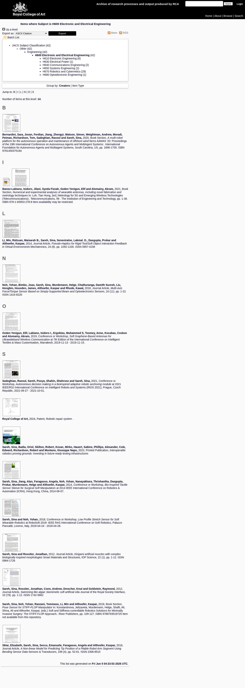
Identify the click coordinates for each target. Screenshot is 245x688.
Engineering (34, 51)
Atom (111, 32)
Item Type (78, 85)
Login (240, 4)
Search (239, 15)
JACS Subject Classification (28, 45)
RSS (123, 32)
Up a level (10, 29)
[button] (62, 33)
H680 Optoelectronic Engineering (62, 74)
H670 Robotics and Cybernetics (61, 71)
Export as (8, 33)
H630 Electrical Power (56, 61)
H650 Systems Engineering (59, 68)
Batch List (10, 37)
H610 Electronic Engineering (60, 58)
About (217, 15)
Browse (228, 15)
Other (23, 48)
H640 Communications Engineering (64, 64)
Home (208, 15)
